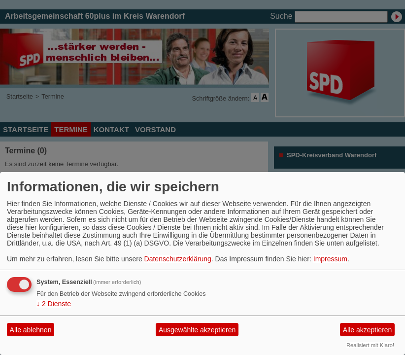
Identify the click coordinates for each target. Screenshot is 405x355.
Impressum (330, 259)
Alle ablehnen (31, 330)
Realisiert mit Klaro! (370, 345)
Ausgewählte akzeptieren (197, 330)
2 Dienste (53, 304)
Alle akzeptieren (367, 330)
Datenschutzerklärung (177, 259)
